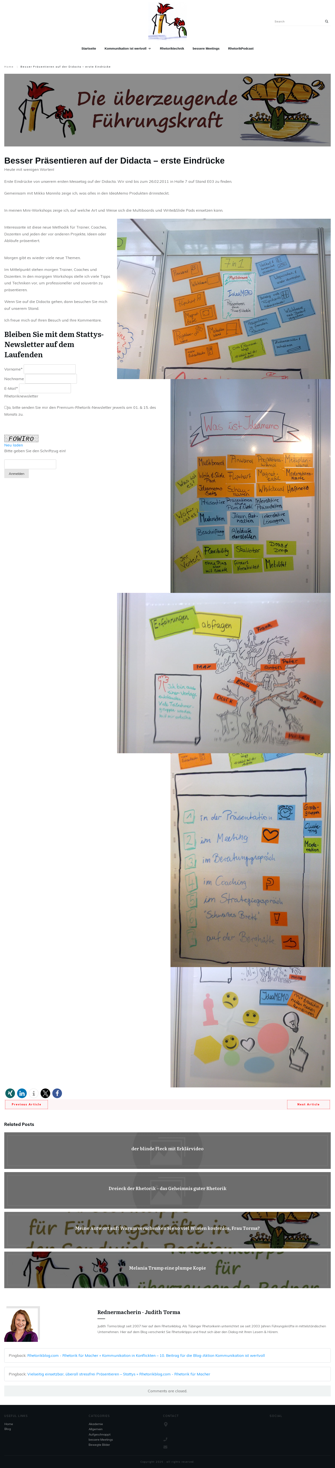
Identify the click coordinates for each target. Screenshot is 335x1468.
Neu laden (13, 445)
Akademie (96, 1424)
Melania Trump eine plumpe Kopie (167, 1270)
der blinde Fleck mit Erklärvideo (167, 1150)
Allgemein (96, 1429)
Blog (7, 1429)
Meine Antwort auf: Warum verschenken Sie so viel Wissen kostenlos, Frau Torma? (167, 1230)
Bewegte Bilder (99, 1445)
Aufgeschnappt (99, 1434)
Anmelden (16, 473)
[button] (10, 1093)
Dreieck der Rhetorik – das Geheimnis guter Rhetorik (167, 1190)
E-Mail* (11, 388)
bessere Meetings (101, 1439)
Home (8, 1424)
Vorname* (13, 369)
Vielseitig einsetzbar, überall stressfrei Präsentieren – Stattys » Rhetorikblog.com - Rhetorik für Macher (118, 1374)
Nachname (14, 378)
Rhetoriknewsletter (21, 396)
